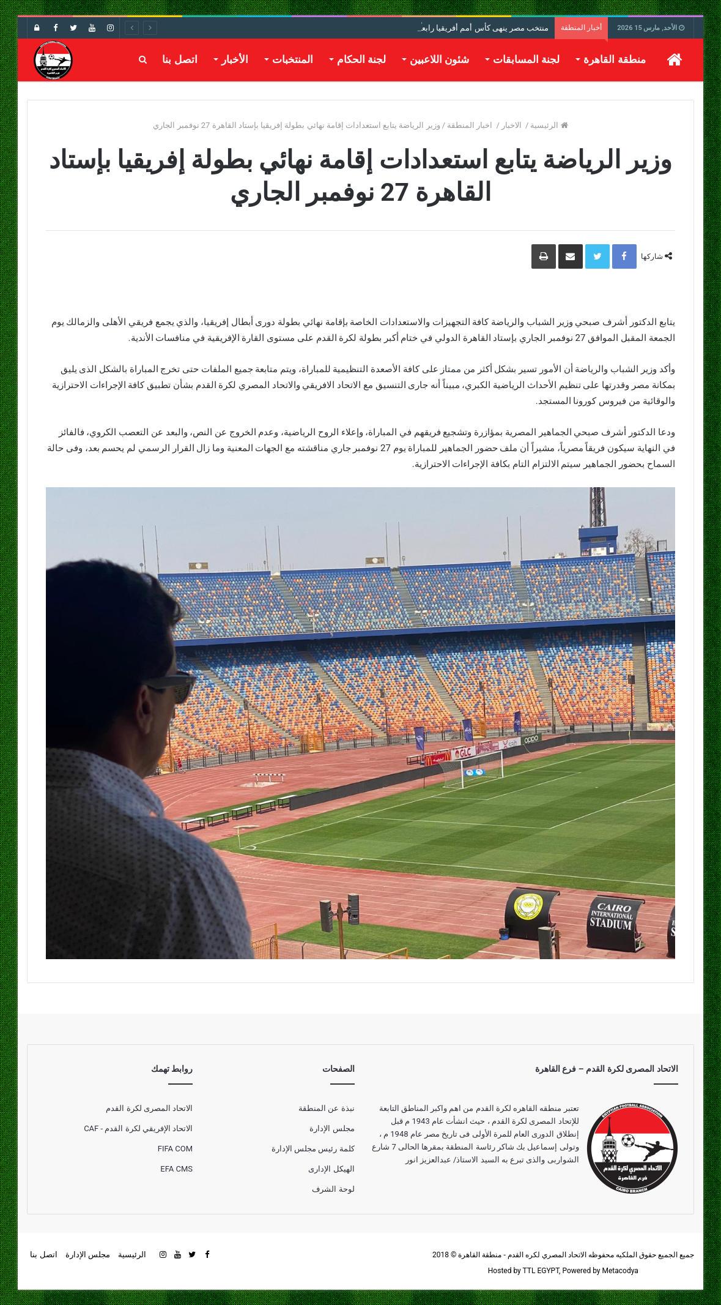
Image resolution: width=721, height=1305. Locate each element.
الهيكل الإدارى (331, 1168)
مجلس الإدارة (331, 1128)
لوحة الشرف (333, 1189)
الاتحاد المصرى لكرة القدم (149, 1108)
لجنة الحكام (361, 59)
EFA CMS (176, 1168)
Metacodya (620, 1270)
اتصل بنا (179, 59)
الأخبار (234, 59)
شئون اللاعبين (439, 59)
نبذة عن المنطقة (326, 1108)
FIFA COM (175, 1148)
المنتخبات (292, 59)
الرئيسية (549, 125)
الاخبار (512, 125)
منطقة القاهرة (614, 59)
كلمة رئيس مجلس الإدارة (313, 1148)
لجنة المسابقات (526, 59)
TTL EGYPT (541, 1270)
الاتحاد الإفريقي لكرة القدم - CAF (138, 1128)
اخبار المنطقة (470, 125)
